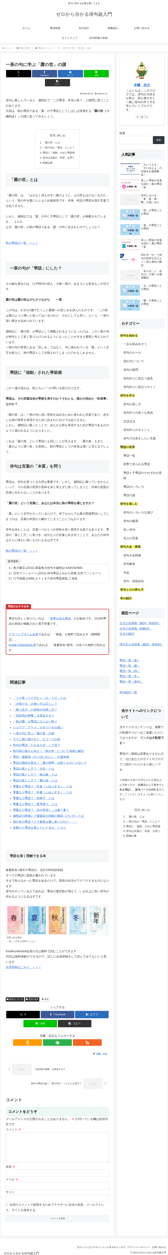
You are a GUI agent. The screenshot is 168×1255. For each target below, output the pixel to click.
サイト (10, 1189)
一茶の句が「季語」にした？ (59, 138)
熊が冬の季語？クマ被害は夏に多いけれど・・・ (45, 814)
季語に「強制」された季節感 (59, 144)
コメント (13, 1122)
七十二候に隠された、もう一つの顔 (36, 731)
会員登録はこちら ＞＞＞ (23, 959)
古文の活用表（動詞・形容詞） (140, 623)
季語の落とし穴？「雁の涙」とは (35, 773)
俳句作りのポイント (136, 430)
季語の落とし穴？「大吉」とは (33, 761)
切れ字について (133, 361)
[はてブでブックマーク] (57, 73)
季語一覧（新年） (131, 681)
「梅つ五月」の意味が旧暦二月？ (35, 702)
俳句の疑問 (130, 369)
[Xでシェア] (22, 73)
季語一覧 (129, 455)
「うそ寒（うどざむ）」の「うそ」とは (39, 690)
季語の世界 (32, 992)
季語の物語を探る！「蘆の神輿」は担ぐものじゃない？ (50, 755)
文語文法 (129, 421)
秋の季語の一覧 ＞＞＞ (22, 235)
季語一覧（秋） (129, 671)
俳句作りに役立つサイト (139, 387)
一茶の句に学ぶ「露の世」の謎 (33, 725)
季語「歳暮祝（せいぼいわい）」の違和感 (41, 749)
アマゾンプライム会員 (23, 626)
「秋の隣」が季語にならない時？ (35, 714)
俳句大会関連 (132, 555)
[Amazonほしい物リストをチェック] (50, 1035)
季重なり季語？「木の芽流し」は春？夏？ (41, 802)
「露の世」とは (51, 133)
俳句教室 (129, 564)
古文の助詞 (126, 634)
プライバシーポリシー (136, 1245)
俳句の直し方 (132, 404)
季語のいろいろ (15, 992)
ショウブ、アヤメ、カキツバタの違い (38, 720)
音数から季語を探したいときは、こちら (39, 820)
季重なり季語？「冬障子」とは (33, 790)
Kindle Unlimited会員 (22, 637)
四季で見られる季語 (136, 464)
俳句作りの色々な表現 (138, 412)
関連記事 (47, 155)
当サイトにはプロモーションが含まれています (97, 1245)
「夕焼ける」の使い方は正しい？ (35, 696)
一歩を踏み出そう (135, 344)
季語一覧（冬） (129, 676)
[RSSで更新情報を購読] (65, 1035)
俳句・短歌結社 (133, 581)
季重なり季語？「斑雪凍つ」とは (35, 796)
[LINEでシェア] (75, 73)
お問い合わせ (158, 1245)
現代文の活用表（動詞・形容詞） (141, 644)
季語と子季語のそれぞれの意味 (142, 475)
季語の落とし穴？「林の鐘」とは (35, 767)
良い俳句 (129, 529)
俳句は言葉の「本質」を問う (59, 149)
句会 (126, 572)
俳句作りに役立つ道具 (138, 378)
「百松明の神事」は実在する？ (33, 708)
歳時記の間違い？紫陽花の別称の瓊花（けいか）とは (48, 808)
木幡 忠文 (142, 85)
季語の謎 (129, 495)
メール (12, 1177)
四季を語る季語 (60, 610)
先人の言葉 (130, 538)
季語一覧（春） (129, 660)
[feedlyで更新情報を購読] (57, 1035)
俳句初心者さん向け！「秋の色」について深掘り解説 (48, 743)
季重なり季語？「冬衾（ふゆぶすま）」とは (42, 779)
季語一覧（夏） (129, 665)
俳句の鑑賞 (130, 521)
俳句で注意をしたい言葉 (139, 438)
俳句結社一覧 (128, 692)
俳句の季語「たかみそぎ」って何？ (36, 737)
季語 (45, 992)
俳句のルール (132, 352)
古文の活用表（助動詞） (135, 628)
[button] (92, 73)
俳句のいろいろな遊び (138, 512)
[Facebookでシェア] (40, 73)
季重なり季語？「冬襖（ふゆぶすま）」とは (42, 784)
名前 (10, 1164)
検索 (122, 133)
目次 (53, 126)
